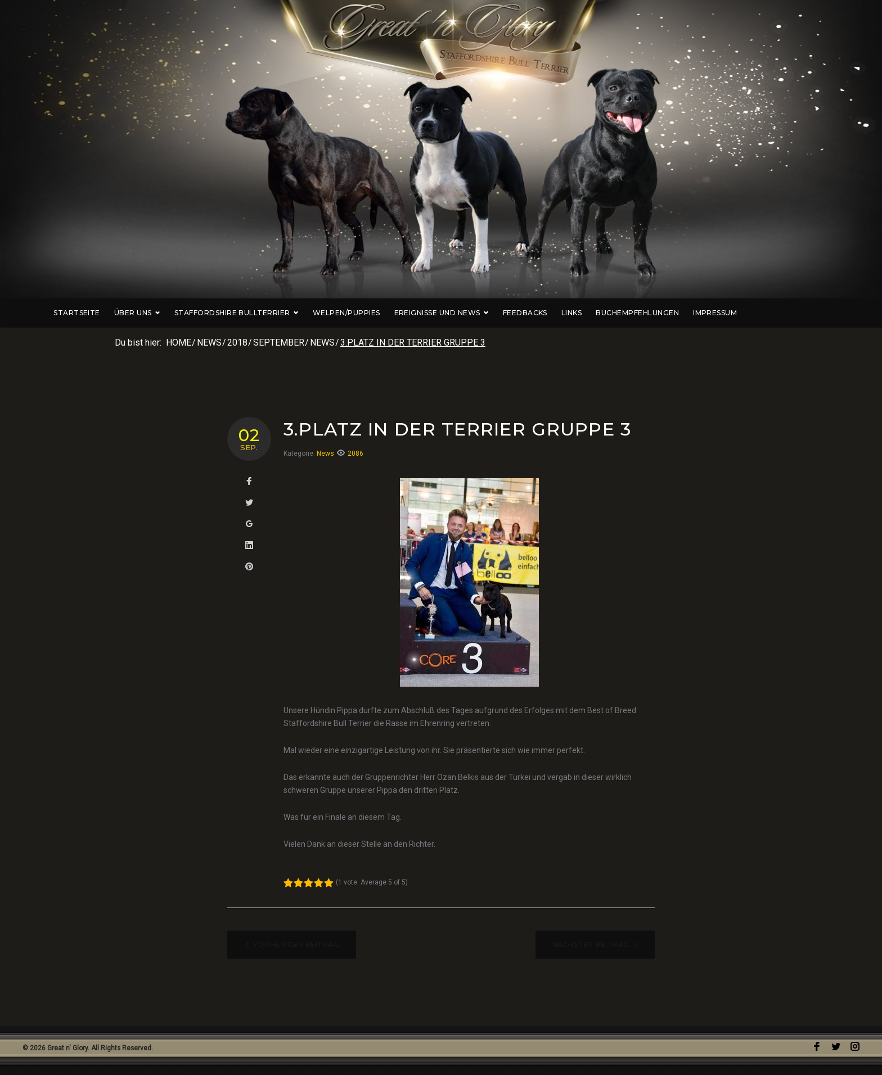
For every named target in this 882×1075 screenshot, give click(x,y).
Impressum (760, 313)
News (209, 342)
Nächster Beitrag (590, 944)
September (278, 342)
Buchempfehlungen (683, 313)
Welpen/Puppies (392, 313)
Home (178, 342)
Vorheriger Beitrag (296, 944)
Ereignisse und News (487, 313)
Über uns (183, 313)
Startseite (122, 313)
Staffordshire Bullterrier (282, 313)
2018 (237, 342)
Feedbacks (570, 313)
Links (617, 313)
